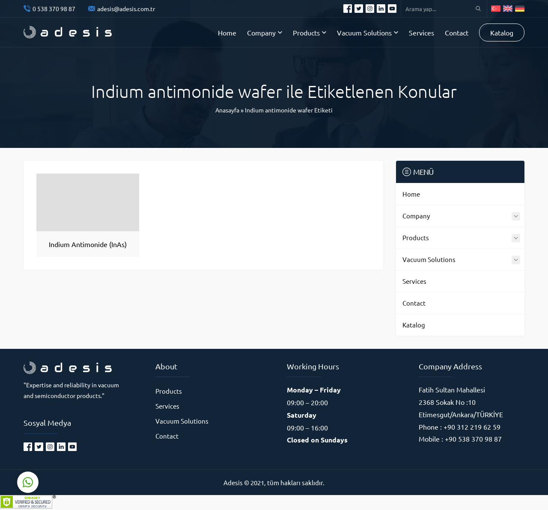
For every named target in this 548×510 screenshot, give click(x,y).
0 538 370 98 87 (54, 8)
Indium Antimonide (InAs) (88, 244)
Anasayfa (227, 110)
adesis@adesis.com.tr (126, 8)
